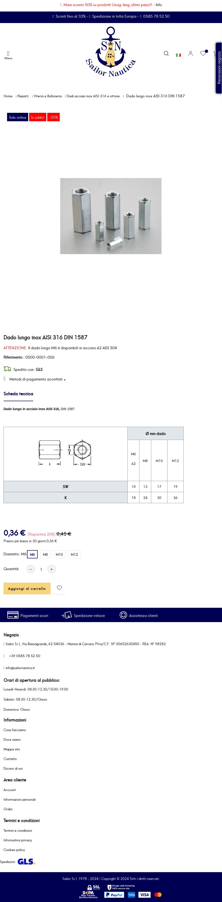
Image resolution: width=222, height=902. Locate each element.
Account (10, 789)
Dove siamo (12, 739)
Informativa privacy (18, 840)
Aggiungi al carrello (27, 588)
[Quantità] (41, 569)
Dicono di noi (13, 768)
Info (159, 4)
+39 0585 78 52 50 (24, 655)
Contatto (10, 758)
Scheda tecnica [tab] (18, 393)
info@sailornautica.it (20, 667)
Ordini (8, 809)
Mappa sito (12, 749)
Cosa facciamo (15, 729)
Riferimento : (14, 357)
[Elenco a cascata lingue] (178, 53)
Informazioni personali (20, 799)
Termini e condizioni (18, 830)
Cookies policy (14, 849)
